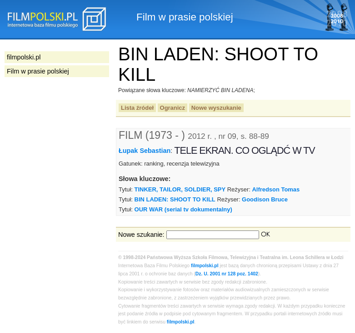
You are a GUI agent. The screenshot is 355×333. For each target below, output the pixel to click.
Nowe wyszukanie (216, 107)
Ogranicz (172, 107)
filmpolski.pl (205, 265)
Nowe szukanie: (141, 234)
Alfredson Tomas (276, 189)
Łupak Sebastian (144, 150)
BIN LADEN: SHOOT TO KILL (175, 199)
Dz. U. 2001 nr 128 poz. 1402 (226, 273)
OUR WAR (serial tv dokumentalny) (183, 209)
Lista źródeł (137, 107)
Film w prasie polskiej (38, 71)
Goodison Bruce (265, 199)
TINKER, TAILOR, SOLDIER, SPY (180, 189)
